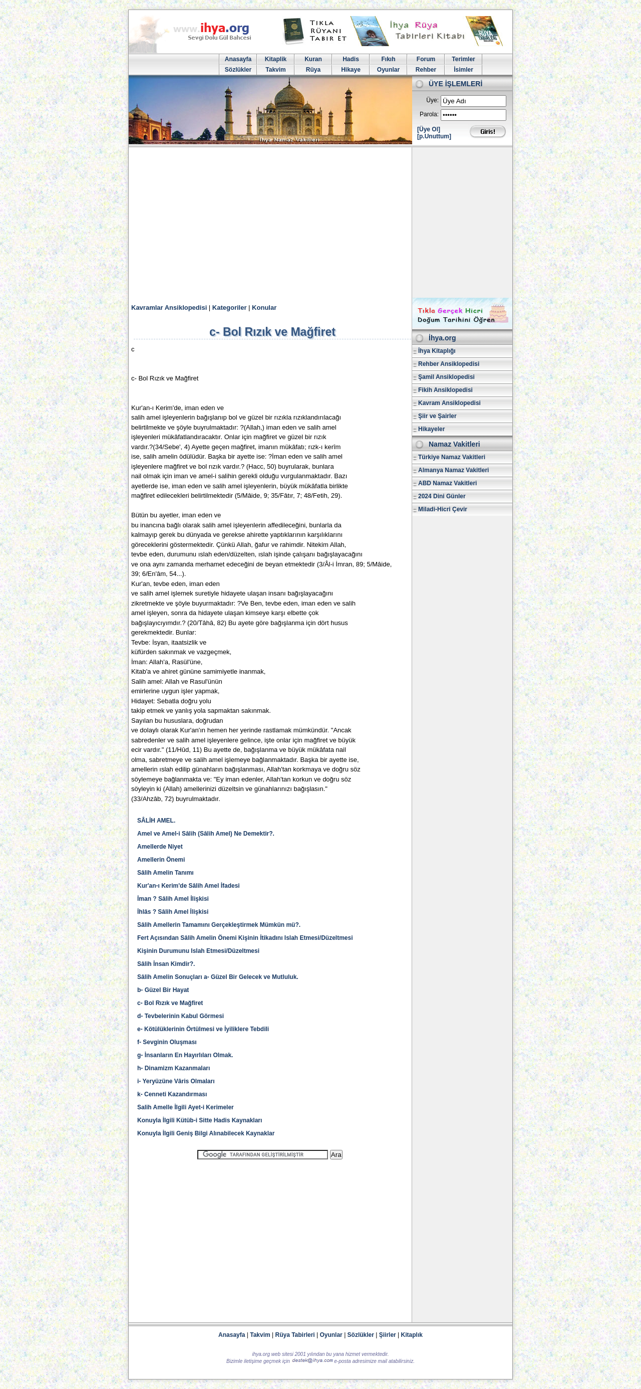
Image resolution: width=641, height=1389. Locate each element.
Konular (264, 307)
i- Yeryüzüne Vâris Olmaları (176, 1081)
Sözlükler (238, 69)
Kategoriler (229, 307)
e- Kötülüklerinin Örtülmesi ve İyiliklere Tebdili (203, 1029)
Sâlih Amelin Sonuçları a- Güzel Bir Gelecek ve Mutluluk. (217, 976)
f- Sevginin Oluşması (167, 1042)
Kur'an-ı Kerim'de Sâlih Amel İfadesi (188, 885)
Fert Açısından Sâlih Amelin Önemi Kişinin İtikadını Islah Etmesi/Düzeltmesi (245, 937)
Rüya (313, 69)
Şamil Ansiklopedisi (446, 376)
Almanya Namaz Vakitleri (453, 470)
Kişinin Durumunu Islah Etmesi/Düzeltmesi (198, 950)
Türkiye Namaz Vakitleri (451, 457)
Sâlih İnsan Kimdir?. (166, 963)
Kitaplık (412, 1334)
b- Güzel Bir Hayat (163, 990)
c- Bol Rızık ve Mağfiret (170, 1003)
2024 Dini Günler (442, 496)
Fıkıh (388, 59)
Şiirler (387, 1334)
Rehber (426, 69)
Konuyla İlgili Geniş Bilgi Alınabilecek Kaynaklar (205, 1133)
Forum (426, 59)
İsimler (463, 69)
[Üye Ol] (428, 129)
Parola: (429, 114)
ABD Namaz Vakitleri (447, 483)
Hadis (351, 59)
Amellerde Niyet (160, 846)
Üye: (432, 100)
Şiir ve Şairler (437, 416)
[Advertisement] (320, 222)
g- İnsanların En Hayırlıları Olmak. (185, 1055)
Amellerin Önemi (161, 859)
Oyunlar (388, 69)
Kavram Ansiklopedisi (449, 403)
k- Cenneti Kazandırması (172, 1094)
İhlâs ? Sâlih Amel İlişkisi (172, 911)
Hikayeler (431, 429)
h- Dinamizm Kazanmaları (173, 1068)
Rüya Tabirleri (295, 1334)
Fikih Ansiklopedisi (445, 389)
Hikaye (351, 69)
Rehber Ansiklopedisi (448, 363)
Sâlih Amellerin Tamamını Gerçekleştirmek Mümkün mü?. (218, 924)
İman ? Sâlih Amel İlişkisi (173, 898)
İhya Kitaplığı (437, 350)
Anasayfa (238, 59)
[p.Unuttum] (434, 136)
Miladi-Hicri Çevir (442, 509)
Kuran (313, 59)
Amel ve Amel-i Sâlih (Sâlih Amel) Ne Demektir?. (205, 833)
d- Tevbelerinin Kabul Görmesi (180, 1016)
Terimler (463, 59)
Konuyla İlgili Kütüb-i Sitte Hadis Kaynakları (199, 1120)
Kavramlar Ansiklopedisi (169, 307)
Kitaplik (275, 59)
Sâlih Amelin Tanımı (165, 872)
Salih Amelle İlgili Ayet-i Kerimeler (185, 1107)
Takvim (275, 69)
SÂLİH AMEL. (156, 820)
